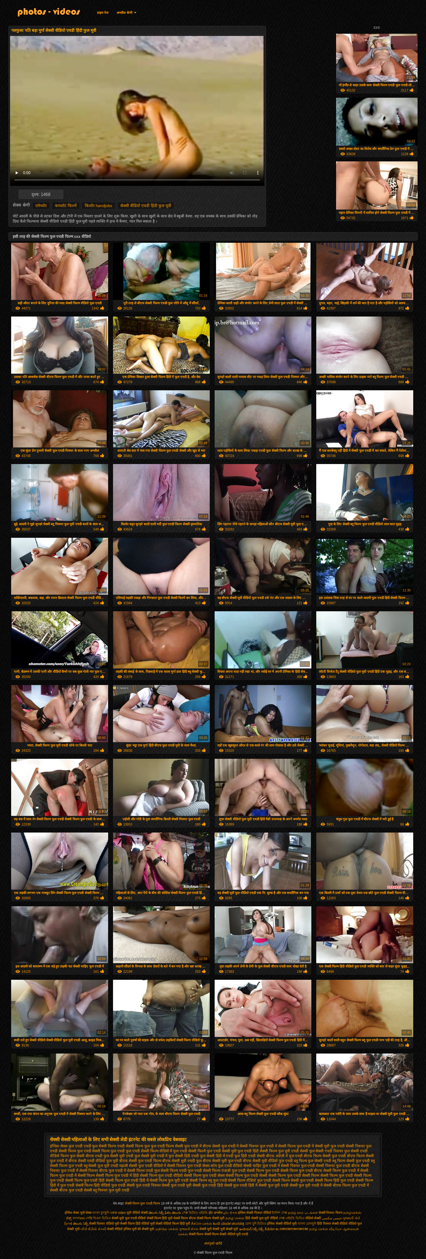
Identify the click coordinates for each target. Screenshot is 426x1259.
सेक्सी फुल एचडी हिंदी (208, 1185)
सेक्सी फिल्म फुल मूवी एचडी (169, 1180)
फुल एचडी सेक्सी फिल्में (189, 1151)
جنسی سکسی (332, 1218)
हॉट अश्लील (216, 1213)
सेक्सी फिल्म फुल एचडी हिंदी (85, 1180)
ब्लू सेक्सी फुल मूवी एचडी (101, 1165)
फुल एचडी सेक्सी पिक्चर (348, 1146)
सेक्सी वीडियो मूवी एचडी (234, 1234)
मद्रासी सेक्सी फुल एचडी (135, 1165)
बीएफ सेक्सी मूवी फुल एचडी (222, 1161)
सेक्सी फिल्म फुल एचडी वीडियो (161, 1175)
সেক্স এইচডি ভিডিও (292, 1218)
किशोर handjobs (98, 205)
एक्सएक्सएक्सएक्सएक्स (294, 1229)
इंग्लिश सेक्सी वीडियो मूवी (282, 1224)
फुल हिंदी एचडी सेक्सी (249, 1156)
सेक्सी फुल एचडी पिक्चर (144, 1185)
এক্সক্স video (118, 1213)
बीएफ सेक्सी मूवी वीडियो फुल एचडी (268, 1161)
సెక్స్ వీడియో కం (268, 1229)
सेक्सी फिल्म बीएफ (185, 1218)
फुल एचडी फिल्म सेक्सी (167, 1146)
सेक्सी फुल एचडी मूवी (177, 1185)
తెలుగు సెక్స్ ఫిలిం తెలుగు (165, 1213)
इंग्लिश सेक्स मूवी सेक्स (78, 1213)
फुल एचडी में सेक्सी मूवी (313, 1146)
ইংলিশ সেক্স (279, 1213)
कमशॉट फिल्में (66, 205)
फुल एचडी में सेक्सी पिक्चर (240, 1146)
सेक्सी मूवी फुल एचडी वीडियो (129, 1218)
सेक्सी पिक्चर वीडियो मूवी (104, 1224)
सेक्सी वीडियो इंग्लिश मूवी (122, 1229)
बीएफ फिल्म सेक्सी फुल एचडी (325, 1156)
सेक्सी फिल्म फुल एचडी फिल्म (143, 1203)
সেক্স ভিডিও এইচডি (195, 1213)
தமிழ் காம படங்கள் (303, 1213)
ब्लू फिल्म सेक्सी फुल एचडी (351, 1161)
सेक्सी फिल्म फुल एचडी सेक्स (204, 1175)
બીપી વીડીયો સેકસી (93, 1229)
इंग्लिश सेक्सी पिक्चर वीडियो (254, 1213)
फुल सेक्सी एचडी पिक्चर (326, 1151)
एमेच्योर (41, 205)
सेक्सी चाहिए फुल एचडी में (261, 1165)
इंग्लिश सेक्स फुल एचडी (66, 1146)
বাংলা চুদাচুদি (101, 1213)
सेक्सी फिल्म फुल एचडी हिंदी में (127, 1180)
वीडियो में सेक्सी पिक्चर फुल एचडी (177, 1165)
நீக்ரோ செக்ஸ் (201, 1224)
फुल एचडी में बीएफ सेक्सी (202, 1146)
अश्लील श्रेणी (124, 13)
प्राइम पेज (102, 13)
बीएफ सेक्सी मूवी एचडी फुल (182, 1161)
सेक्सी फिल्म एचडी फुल (143, 1170)
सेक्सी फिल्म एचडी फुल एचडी (181, 1170)
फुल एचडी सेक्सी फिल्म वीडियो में (149, 1151)
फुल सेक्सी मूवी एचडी (118, 1156)
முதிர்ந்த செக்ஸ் (166, 1229)
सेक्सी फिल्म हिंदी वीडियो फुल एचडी (101, 1185)
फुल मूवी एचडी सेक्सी (293, 1151)
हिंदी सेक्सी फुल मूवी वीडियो (261, 1218)
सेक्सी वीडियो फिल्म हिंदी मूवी (173, 1224)
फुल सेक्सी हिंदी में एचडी (217, 1156)
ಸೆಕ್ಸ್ (69, 1218)
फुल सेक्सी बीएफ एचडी (86, 1156)
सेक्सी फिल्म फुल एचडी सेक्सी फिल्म (293, 1175)
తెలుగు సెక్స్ (80, 1224)
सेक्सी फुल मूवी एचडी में (306, 1185)
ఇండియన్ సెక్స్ (248, 1229)
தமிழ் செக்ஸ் (235, 1218)
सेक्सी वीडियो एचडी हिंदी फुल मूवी (145, 205)
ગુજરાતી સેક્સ (188, 1229)
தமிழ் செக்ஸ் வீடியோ (325, 1229)
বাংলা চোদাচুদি (307, 1224)
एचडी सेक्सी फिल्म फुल (133, 1146)
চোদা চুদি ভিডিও (256, 1224)
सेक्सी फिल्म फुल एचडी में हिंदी (117, 1175)
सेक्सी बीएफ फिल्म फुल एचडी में (346, 1185)
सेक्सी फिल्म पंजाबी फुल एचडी (224, 1170)
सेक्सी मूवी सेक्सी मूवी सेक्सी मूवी (218, 1229)
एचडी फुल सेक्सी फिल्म (100, 1146)
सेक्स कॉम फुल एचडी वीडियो (222, 1165)
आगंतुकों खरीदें (213, 1243)
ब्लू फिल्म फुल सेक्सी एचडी (312, 1161)
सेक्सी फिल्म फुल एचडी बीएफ (301, 1170)
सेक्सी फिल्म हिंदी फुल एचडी (335, 1180)
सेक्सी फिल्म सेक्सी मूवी (210, 1218)
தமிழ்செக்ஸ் (352, 1213)
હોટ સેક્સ (230, 1213)
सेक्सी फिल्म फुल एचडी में (341, 1170)
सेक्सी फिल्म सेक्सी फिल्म (204, 1234)
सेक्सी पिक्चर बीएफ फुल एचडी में (102, 1170)
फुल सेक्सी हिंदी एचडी (183, 1156)
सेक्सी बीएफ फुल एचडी (66, 1190)
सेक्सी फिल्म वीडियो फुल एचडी (249, 1180)
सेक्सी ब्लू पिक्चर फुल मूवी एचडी (106, 1190)
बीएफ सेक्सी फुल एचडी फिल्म (140, 1161)
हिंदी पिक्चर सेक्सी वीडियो (332, 1224)
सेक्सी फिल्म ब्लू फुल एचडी (208, 1180)
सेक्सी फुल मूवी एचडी (274, 1185)
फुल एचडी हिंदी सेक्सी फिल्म (257, 1151)
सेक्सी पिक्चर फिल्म (331, 1213)
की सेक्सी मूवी (146, 1229)
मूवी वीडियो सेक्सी (137, 1213)
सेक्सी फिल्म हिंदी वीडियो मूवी (137, 1224)
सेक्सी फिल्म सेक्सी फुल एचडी (293, 1180)
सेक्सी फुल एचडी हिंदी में (241, 1185)
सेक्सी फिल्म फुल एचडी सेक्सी (247, 1175)
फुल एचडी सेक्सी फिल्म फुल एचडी (101, 1151)
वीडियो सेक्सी (313, 1218)
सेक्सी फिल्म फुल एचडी (263, 1170)
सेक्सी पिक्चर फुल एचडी (298, 1165)
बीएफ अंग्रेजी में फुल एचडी (284, 1156)
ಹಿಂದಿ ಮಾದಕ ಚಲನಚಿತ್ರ (228, 1224)
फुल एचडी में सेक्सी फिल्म (278, 1146)
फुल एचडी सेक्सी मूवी (222, 1151)
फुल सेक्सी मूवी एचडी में (151, 1156)
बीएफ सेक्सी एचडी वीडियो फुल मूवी (93, 1161)
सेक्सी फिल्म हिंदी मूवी (160, 1218)
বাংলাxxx (79, 1218)
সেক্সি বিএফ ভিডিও (98, 1218)
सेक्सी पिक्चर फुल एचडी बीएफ (338, 1165)
